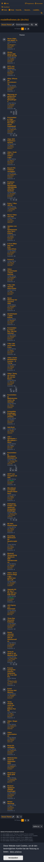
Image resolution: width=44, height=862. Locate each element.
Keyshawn (13, 87)
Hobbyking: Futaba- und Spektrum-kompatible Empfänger (11, 507)
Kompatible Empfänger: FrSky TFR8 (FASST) (11, 414)
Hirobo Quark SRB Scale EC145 (12, 54)
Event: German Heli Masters (12, 690)
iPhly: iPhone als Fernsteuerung (12, 81)
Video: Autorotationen (12, 734)
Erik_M (12, 262)
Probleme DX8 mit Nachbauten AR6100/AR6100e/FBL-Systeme (12, 186)
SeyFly (12, 366)
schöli (11, 236)
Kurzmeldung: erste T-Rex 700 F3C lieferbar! (12, 330)
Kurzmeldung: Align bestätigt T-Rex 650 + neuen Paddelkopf (11, 122)
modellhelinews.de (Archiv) (15, 19)
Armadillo (12, 193)
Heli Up (12, 381)
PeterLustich (13, 658)
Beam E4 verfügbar (11, 746)
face (11, 806)
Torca (11, 405)
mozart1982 (13, 208)
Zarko (11, 350)
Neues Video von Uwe (12, 215)
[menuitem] (6, 3)
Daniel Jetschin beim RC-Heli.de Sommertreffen (12, 636)
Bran (11, 71)
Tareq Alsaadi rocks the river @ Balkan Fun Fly (11, 706)
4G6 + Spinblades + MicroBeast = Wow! (12, 439)
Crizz (11, 546)
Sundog (12, 104)
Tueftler (12, 58)
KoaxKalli (12, 277)
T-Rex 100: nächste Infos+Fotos (11, 286)
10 (16, 470)
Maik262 (12, 739)
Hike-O (12, 160)
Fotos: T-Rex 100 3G (12, 204)
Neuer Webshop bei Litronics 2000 (12, 300)
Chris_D (12, 794)
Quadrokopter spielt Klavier (12, 315)
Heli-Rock (11, 427)
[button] (28, 29)
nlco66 (12, 430)
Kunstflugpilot (11, 44)
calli (11, 291)
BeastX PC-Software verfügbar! (11, 169)
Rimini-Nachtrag (10, 802)
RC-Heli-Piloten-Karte (12, 524)
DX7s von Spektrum (11, 67)
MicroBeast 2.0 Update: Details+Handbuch (12, 490)
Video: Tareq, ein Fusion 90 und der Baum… (12, 376)
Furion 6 (10, 259)
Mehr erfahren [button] (16, 852)
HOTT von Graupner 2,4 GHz (12, 475)
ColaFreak (13, 129)
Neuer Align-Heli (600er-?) (12, 39)
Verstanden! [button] (13, 858)
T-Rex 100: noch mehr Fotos (11, 345)
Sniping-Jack (13, 461)
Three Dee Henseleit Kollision (11, 620)
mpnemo (12, 611)
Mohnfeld (12, 336)
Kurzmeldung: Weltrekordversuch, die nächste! (12, 398)
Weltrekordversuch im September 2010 (12, 760)
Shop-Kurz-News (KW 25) (11, 774)
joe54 (11, 145)
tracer (11, 480)
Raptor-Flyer (13, 514)
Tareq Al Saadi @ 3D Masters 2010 (12, 653)
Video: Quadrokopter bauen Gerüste (12, 271)
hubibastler (13, 174)
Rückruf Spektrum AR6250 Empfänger (11, 788)
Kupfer (12, 496)
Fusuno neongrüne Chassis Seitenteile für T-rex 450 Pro (12, 672)
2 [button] (25, 29)
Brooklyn (12, 644)
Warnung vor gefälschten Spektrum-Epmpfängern (12, 98)
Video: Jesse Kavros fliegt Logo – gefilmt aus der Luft (12, 576)
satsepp (12, 565)
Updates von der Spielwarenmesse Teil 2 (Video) (12, 229)
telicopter (12, 320)
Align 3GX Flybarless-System (11, 140)
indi (11, 219)
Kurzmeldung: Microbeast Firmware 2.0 (12, 455)
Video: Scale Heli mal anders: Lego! (12, 154)
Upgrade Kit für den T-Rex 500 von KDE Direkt (11, 592)
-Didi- (11, 713)
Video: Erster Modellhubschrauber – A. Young (12, 360)
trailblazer (12, 766)
